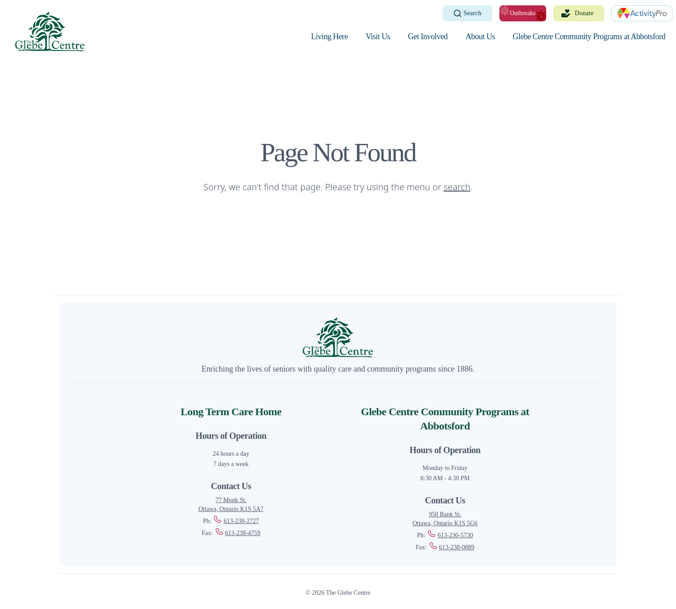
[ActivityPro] (641, 13)
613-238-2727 (236, 521)
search (457, 187)
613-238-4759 (237, 533)
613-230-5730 (450, 535)
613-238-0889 (451, 547)
